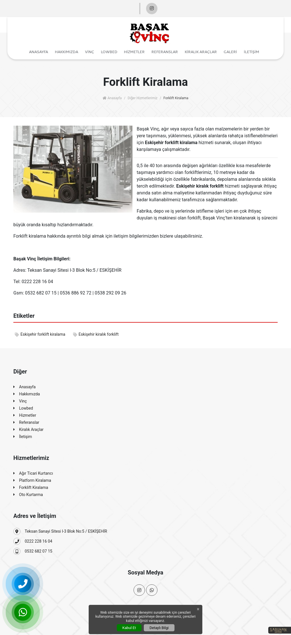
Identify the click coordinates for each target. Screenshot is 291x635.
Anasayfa (38, 51)
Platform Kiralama (32, 480)
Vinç (89, 51)
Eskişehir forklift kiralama (40, 334)
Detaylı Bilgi (159, 628)
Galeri (230, 51)
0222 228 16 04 (32, 541)
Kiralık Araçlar (201, 51)
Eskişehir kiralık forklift (96, 334)
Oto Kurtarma (28, 494)
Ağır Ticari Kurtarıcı (33, 473)
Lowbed (109, 51)
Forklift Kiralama (30, 487)
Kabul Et (129, 628)
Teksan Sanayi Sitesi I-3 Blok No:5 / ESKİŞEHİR (60, 531)
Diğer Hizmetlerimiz (142, 98)
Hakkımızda (66, 51)
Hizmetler (134, 51)
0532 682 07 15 (32, 551)
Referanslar (164, 51)
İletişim (251, 51)
